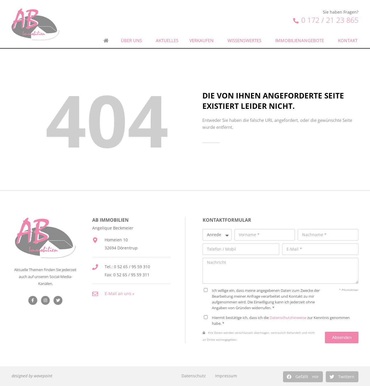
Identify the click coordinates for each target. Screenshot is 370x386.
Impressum (226, 375)
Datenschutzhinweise (288, 317)
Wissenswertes (245, 41)
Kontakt (349, 41)
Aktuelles (167, 41)
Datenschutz (194, 375)
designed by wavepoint (32, 375)
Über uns (133, 41)
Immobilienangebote (301, 41)
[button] (303, 376)
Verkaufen (203, 41)
